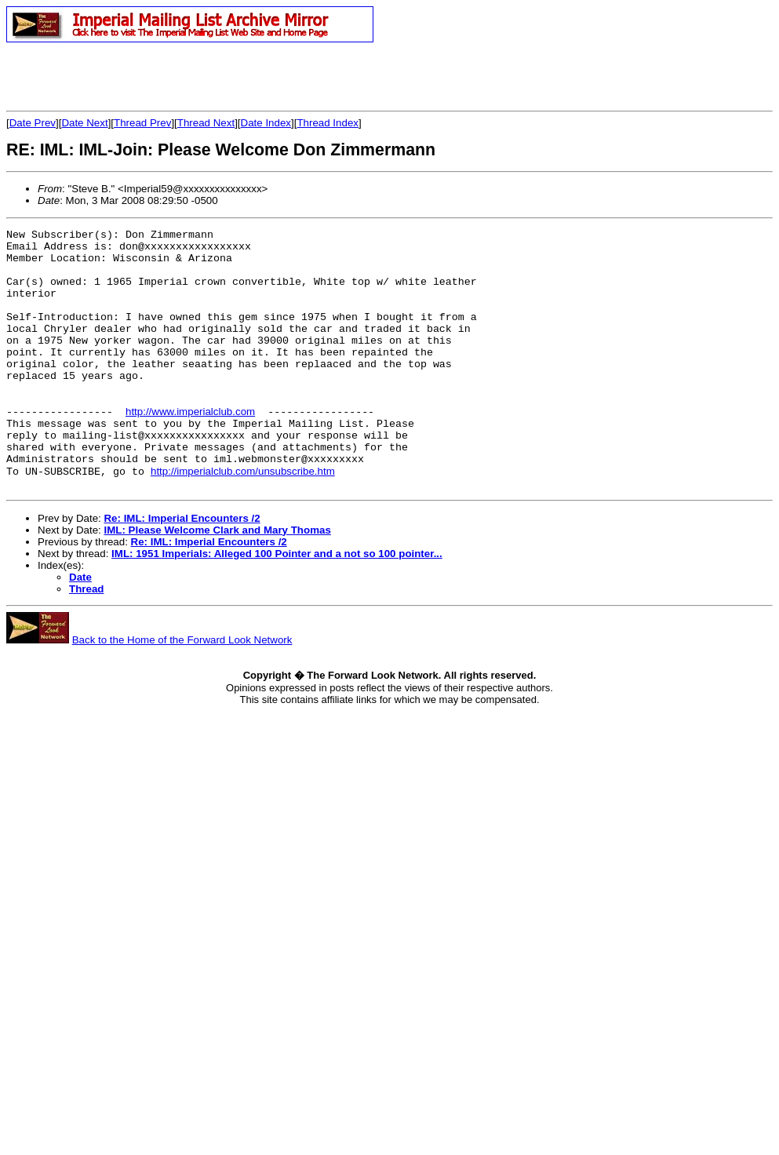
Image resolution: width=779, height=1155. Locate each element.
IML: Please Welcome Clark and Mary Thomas (217, 580)
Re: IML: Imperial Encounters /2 (182, 568)
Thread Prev (142, 123)
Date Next (84, 123)
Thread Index (328, 123)
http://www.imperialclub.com (190, 448)
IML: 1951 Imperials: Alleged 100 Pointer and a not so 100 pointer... (276, 604)
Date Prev (32, 123)
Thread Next (206, 123)
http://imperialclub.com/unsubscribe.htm (243, 519)
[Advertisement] (189, 76)
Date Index (266, 123)
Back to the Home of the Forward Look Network (182, 690)
